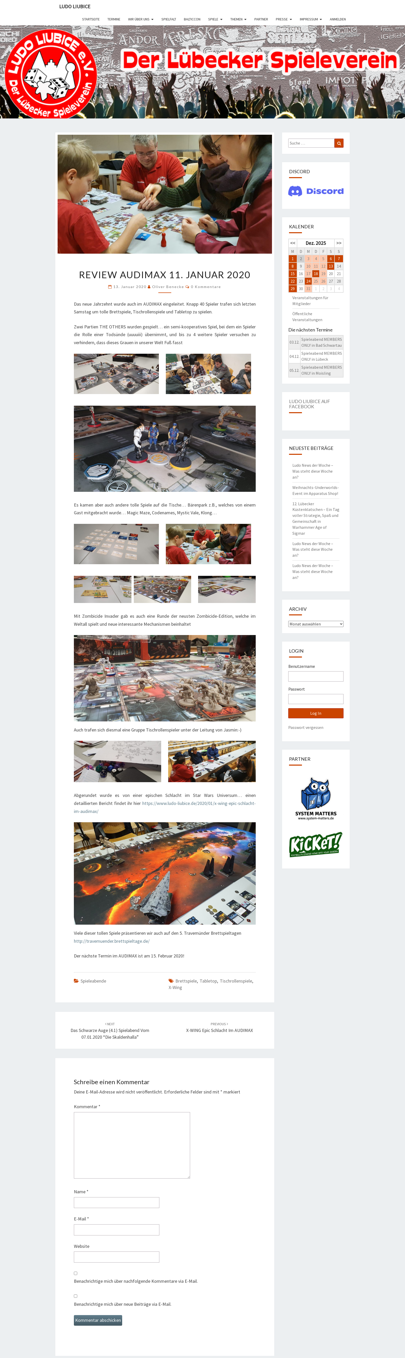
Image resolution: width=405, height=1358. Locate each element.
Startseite (91, 19)
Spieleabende (93, 981)
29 (293, 288)
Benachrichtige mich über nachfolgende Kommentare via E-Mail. (136, 1281)
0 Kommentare (206, 286)
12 (323, 266)
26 (323, 281)
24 (308, 281)
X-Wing (175, 987)
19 (323, 273)
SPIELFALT (168, 19)
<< (292, 243)
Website (81, 1246)
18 (316, 273)
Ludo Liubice (74, 6)
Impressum (309, 19)
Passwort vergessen (305, 727)
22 (293, 281)
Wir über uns (139, 19)
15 (293, 273)
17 (308, 273)
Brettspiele (186, 981)
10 (308, 266)
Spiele (213, 19)
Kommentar (87, 1107)
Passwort (296, 689)
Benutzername (301, 666)
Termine (113, 19)
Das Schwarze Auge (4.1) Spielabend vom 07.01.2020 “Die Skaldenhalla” (110, 1031)
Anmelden (338, 19)
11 (316, 266)
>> (338, 243)
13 (331, 266)
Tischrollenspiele (236, 981)
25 (316, 281)
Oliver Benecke (168, 286)
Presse (282, 19)
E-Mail (81, 1219)
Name (81, 1192)
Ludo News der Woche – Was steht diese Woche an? (312, 471)
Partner (261, 19)
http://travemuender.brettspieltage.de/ (112, 941)
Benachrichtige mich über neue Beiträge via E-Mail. (123, 1304)
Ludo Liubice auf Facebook (309, 403)
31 (308, 288)
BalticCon (192, 19)
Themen (236, 19)
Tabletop (208, 981)
